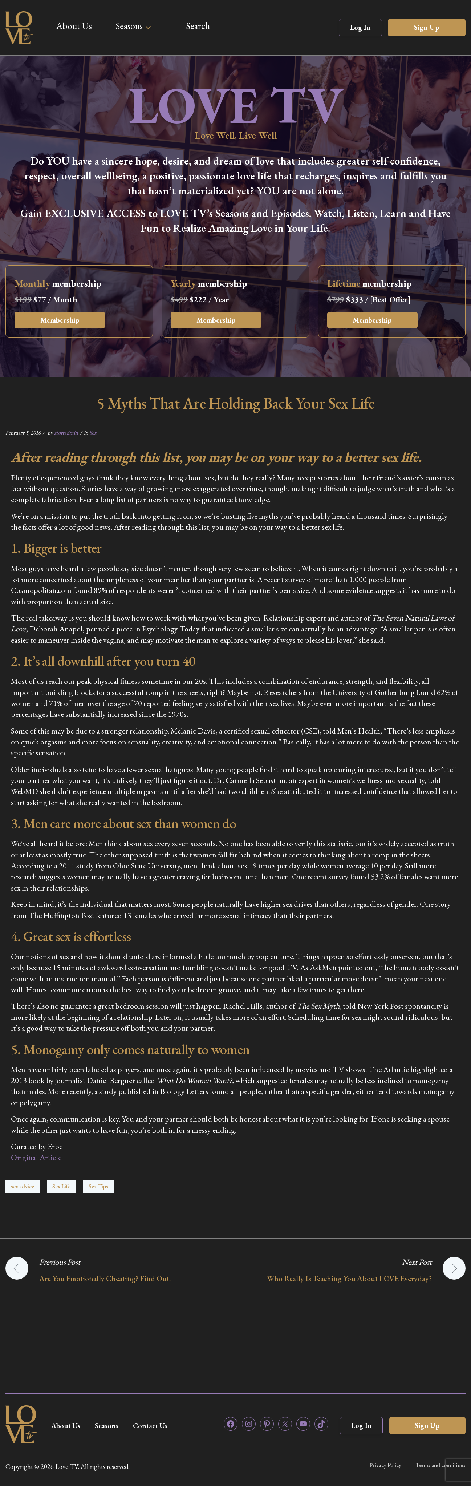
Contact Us (153, 1425)
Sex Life (61, 1186)
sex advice (22, 1186)
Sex (92, 432)
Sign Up (426, 27)
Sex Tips (98, 1186)
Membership (60, 320)
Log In (360, 27)
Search (198, 26)
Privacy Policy (385, 1465)
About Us (74, 26)
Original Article (36, 1157)
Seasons (129, 26)
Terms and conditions (441, 1465)
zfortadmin (66, 432)
